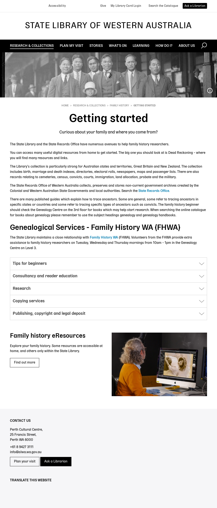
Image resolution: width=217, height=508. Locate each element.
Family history (119, 106)
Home (65, 106)
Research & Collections (89, 106)
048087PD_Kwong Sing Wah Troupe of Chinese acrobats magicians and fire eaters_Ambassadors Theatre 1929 (209, 90)
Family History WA (104, 237)
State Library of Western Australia (108, 25)
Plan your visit (24, 461)
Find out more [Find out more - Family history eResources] (24, 362)
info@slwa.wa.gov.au (26, 452)
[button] (108, 264)
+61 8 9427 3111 (21, 447)
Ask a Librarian (55, 461)
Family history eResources (47, 336)
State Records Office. (154, 191)
